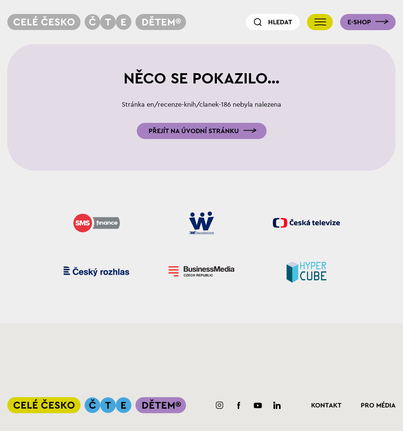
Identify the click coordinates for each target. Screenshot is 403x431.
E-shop (359, 22)
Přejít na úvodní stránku (194, 131)
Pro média (378, 405)
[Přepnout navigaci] (320, 22)
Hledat (280, 22)
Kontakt (326, 405)
